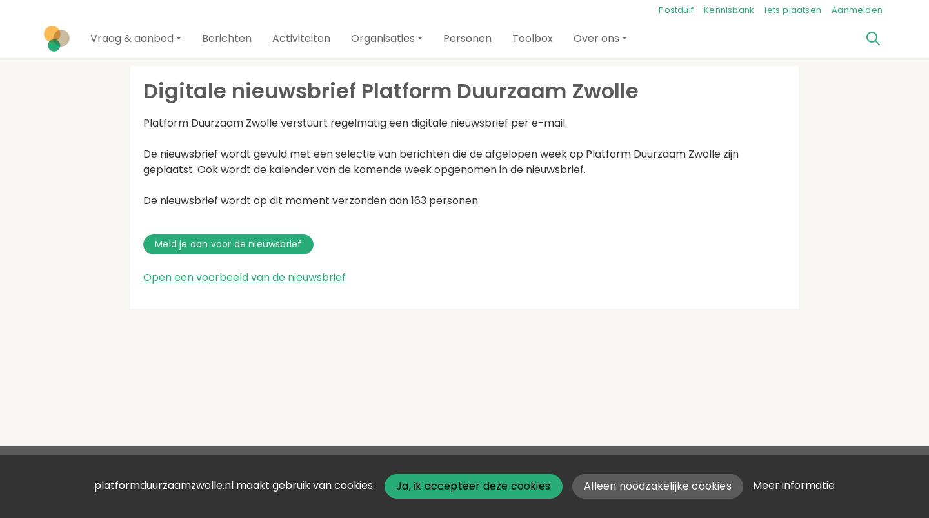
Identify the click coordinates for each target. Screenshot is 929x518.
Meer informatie (794, 485)
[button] (136, 39)
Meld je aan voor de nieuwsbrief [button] (228, 244)
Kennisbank (729, 10)
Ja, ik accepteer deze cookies (473, 486)
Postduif (676, 10)
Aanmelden (857, 10)
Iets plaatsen (792, 10)
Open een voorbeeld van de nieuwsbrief (244, 277)
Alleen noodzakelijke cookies (658, 486)
